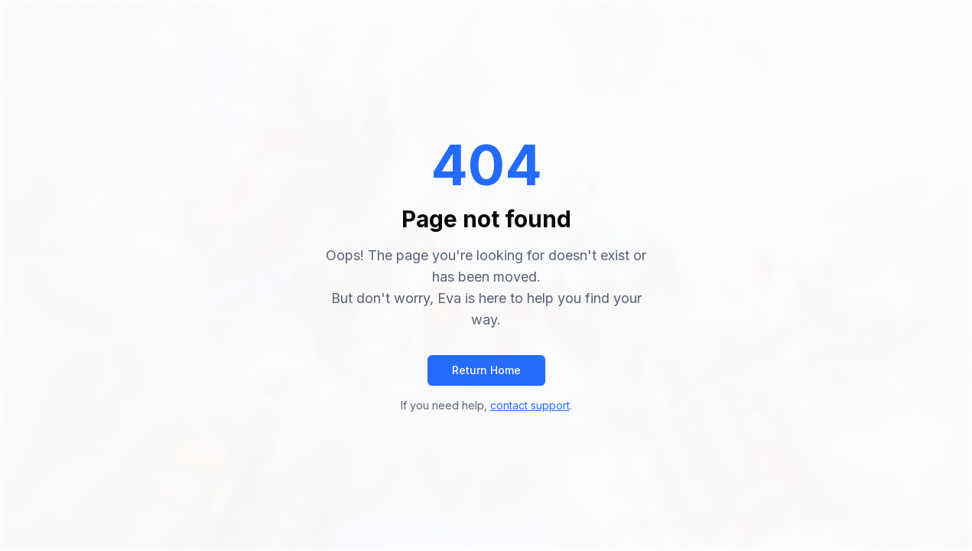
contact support (530, 405)
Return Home (486, 370)
